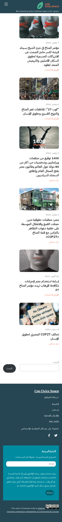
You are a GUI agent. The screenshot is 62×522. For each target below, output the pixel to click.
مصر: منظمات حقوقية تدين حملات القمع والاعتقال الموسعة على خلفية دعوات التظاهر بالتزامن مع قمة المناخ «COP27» (40, 228)
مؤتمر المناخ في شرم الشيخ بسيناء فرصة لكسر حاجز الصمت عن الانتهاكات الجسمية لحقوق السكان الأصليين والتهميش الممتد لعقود (39, 56)
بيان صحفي (54, 180)
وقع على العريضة (51, 415)
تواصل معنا (54, 421)
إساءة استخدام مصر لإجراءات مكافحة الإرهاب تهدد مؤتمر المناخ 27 (39, 285)
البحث (56, 362)
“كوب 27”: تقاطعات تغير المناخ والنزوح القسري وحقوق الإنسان (40, 111)
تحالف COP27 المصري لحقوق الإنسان (40, 336)
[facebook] (49, 435)
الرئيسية (55, 403)
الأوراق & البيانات (51, 70)
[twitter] (56, 435)
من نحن (55, 409)
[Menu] (6, 4)
